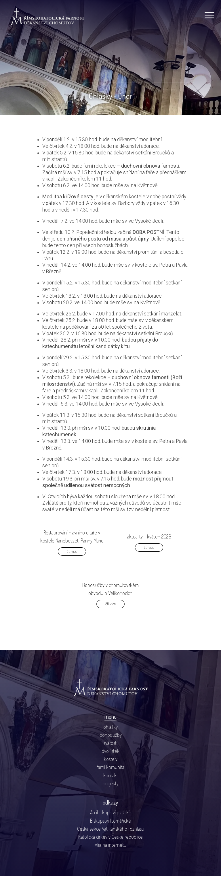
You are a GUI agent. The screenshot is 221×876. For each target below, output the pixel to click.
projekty (111, 783)
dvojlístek (110, 751)
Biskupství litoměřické (110, 820)
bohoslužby (111, 735)
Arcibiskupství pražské (110, 812)
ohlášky (110, 727)
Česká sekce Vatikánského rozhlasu (110, 828)
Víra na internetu (110, 845)
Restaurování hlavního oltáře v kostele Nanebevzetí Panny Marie (72, 536)
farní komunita (110, 767)
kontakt (110, 775)
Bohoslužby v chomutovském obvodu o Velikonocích (110, 589)
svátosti (110, 743)
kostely (110, 759)
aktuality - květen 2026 (149, 536)
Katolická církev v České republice (110, 837)
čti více (72, 551)
